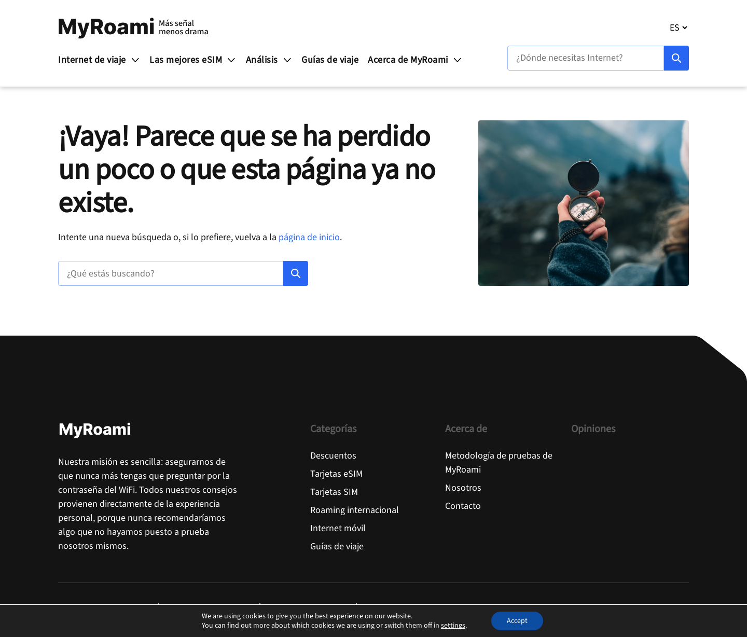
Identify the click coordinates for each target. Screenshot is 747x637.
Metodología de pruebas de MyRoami (498, 462)
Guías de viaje (329, 59)
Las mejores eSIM (193, 59)
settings (453, 625)
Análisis (269, 59)
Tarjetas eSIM (336, 473)
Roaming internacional (354, 510)
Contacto (463, 506)
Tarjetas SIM (334, 492)
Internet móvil (338, 528)
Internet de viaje (99, 59)
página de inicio (309, 237)
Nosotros (463, 487)
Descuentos (333, 455)
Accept (517, 621)
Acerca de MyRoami (415, 59)
